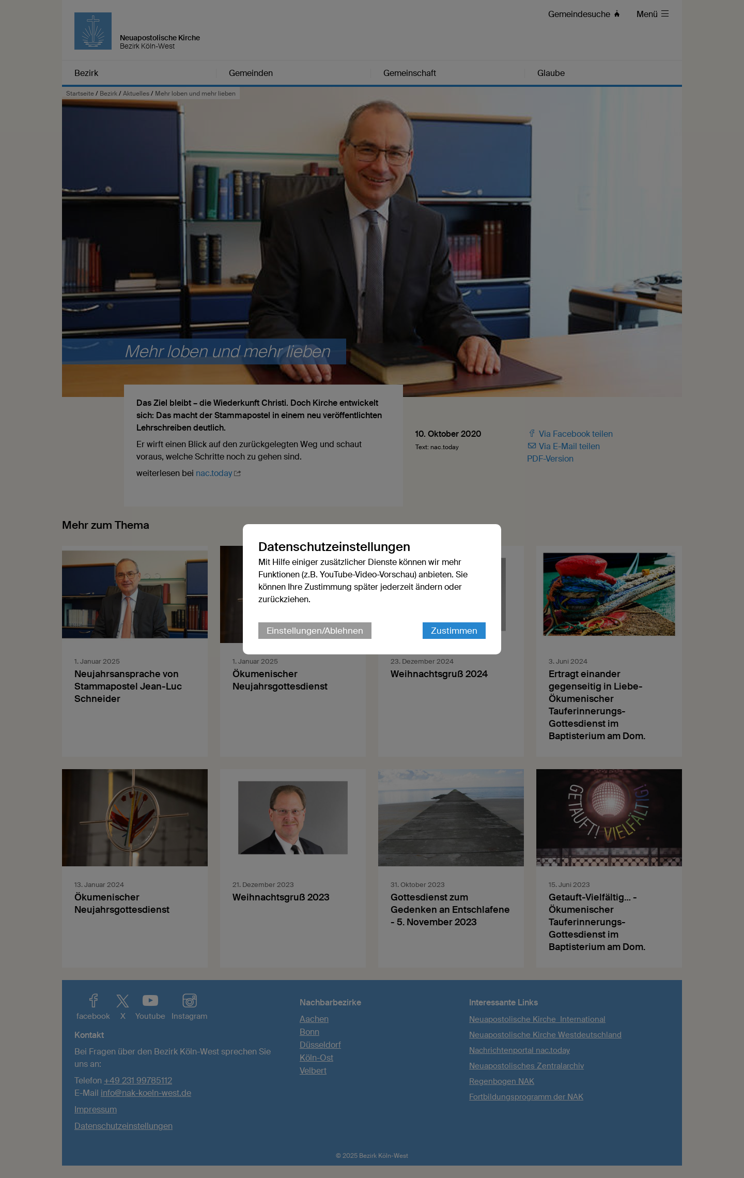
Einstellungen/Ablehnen (315, 630)
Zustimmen (454, 630)
